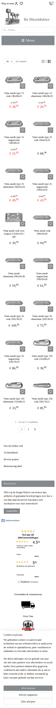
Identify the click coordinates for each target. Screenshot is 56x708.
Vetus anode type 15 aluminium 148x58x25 (42, 94)
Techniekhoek (11, 452)
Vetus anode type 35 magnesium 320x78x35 (14, 359)
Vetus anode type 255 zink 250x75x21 (42, 400)
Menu (28, 40)
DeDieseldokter (10, 520)
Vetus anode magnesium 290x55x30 (42, 276)
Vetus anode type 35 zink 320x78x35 (14, 317)
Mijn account (9, 3)
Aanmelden (11, 511)
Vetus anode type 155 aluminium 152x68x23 (14, 400)
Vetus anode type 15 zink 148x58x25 (14, 94)
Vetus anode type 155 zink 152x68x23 (42, 357)
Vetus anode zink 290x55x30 (42, 232)
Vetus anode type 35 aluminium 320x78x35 (42, 317)
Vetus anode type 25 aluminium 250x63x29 (14, 185)
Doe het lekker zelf (13, 446)
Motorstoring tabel (13, 466)
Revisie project (11, 459)
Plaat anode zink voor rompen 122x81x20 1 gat (13, 234)
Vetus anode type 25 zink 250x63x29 (42, 138)
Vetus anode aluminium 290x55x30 (14, 274)
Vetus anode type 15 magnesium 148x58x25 (14, 140)
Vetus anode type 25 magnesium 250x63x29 (42, 187)
